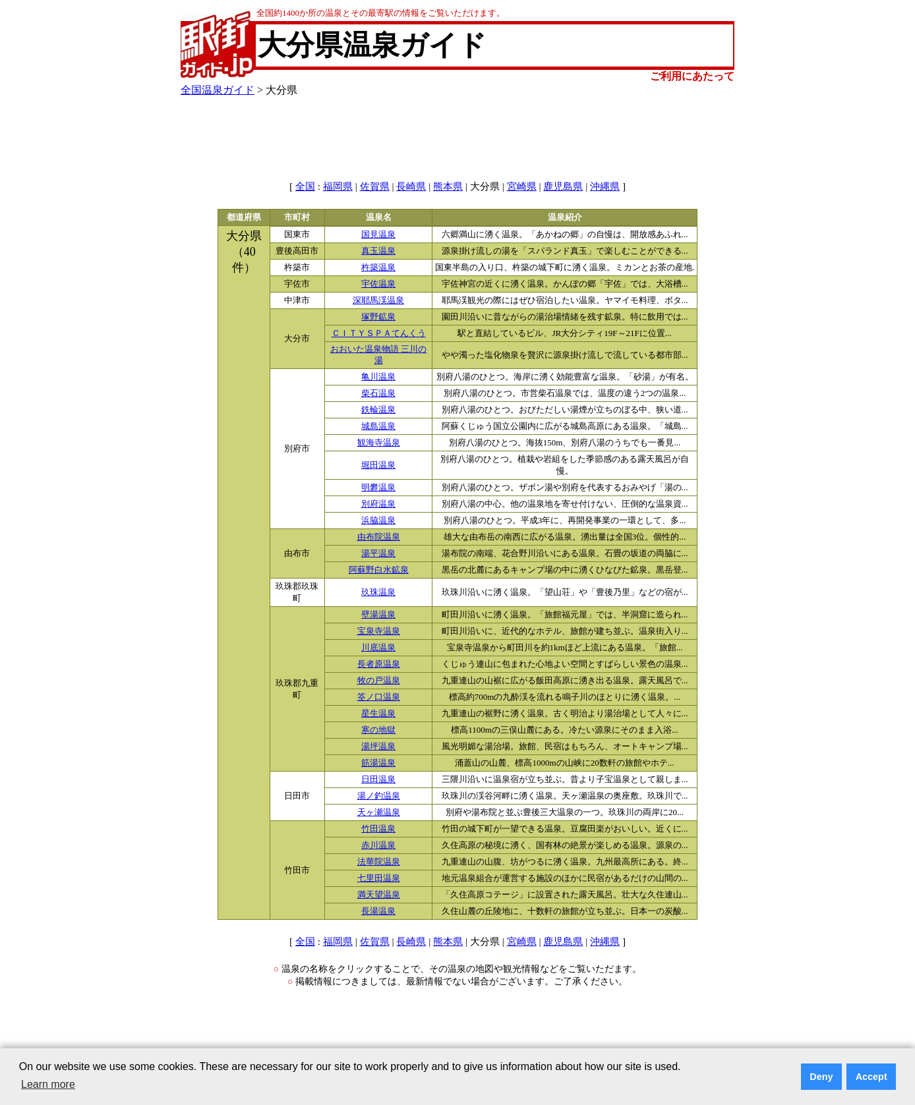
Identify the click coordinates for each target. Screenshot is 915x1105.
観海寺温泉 (378, 442)
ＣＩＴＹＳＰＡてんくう (379, 333)
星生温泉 (378, 713)
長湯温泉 (378, 911)
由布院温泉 (378, 537)
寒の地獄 (378, 730)
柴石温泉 (378, 393)
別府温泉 (378, 504)
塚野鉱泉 (378, 317)
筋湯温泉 (378, 763)
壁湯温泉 (378, 614)
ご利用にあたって (692, 76)
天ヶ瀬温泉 (378, 812)
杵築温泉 (378, 267)
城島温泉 (378, 426)
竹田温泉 (378, 829)
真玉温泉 (378, 251)
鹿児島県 (563, 186)
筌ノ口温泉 (378, 697)
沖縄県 (605, 186)
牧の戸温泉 (378, 680)
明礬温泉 (378, 487)
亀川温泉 (378, 377)
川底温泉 (378, 647)
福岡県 (338, 186)
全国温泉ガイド (217, 90)
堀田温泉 (378, 465)
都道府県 (244, 217)
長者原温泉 (378, 664)
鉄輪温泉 (378, 409)
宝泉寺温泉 (378, 631)
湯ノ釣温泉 (378, 796)
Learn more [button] (48, 1084)
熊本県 (448, 186)
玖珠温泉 (378, 592)
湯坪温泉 (378, 746)
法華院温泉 (378, 861)
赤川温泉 (378, 845)
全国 (305, 186)
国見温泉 (378, 234)
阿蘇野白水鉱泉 (379, 570)
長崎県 (411, 186)
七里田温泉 (378, 878)
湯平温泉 (378, 553)
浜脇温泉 (378, 520)
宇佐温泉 (378, 284)
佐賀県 (375, 186)
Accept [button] (871, 1076)
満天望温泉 (378, 894)
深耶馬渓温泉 (378, 300)
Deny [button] (821, 1076)
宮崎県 (522, 186)
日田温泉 (378, 779)
